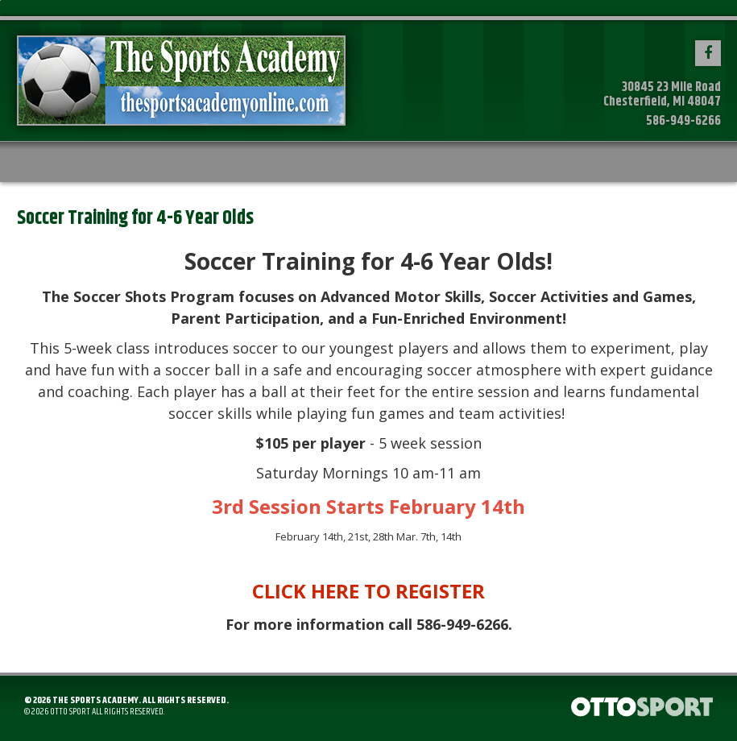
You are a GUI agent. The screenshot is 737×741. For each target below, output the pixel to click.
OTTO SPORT (70, 711)
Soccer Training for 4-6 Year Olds (135, 218)
